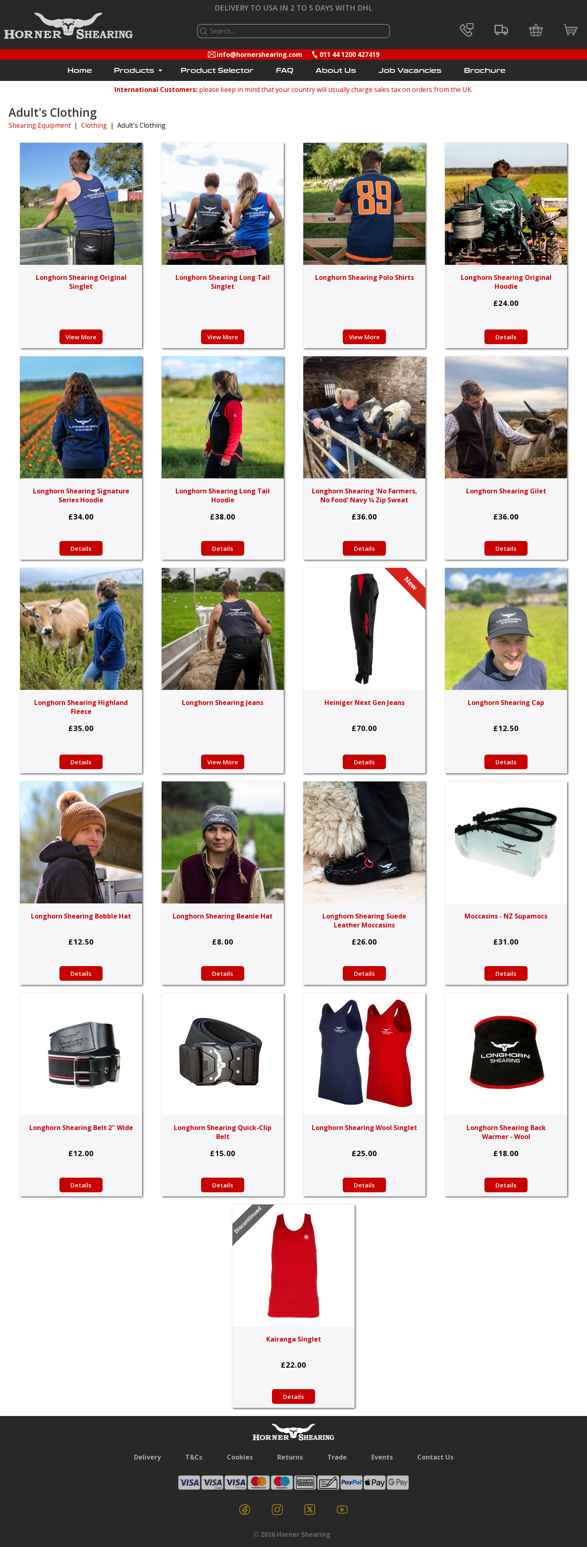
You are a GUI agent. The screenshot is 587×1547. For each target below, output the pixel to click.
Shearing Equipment (40, 125)
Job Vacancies (410, 70)
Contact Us (435, 1457)
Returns (290, 1457)
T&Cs (193, 1457)
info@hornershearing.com (259, 54)
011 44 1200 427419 (349, 54)
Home (80, 70)
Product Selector (217, 70)
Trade (337, 1457)
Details (506, 337)
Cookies (240, 1457)
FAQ (285, 70)
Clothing (94, 125)
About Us (335, 70)
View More (81, 337)
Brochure (485, 70)
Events (382, 1457)
